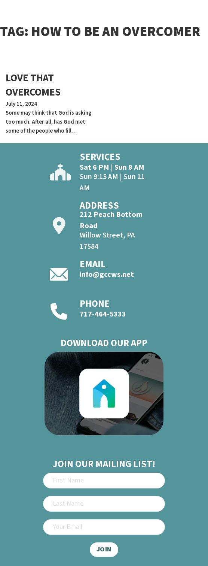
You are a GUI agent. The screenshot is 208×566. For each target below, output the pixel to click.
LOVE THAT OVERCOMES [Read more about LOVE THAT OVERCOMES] (33, 85)
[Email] (104, 527)
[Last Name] (104, 504)
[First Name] (104, 480)
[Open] (195, 22)
